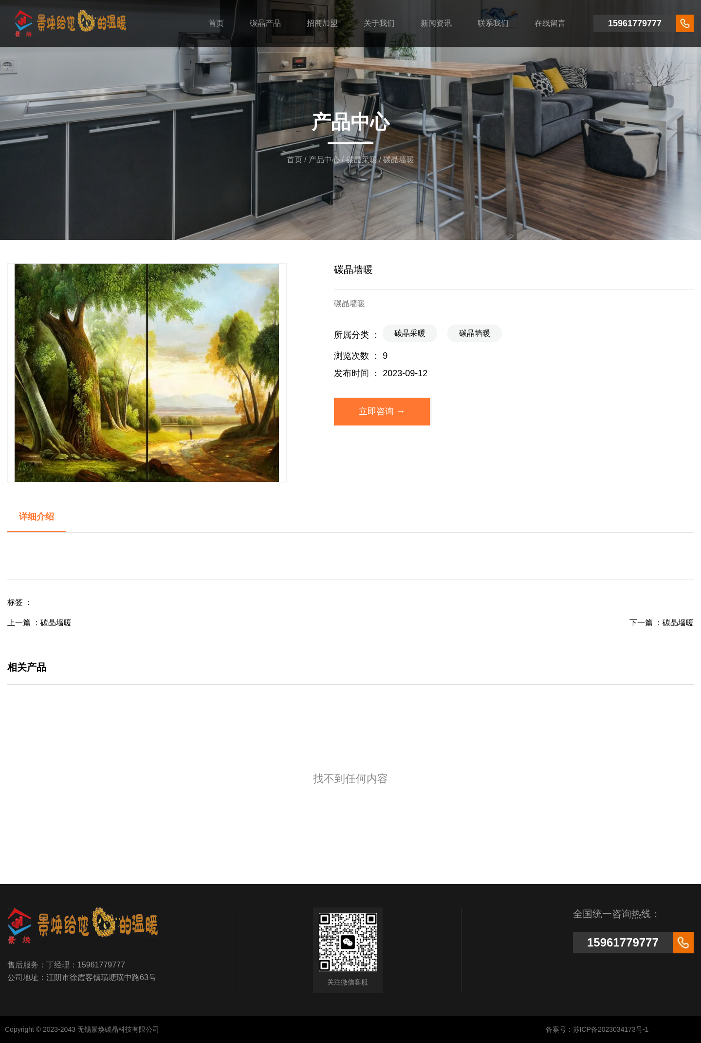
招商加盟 (322, 23)
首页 (216, 23)
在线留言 (550, 23)
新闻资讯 (436, 23)
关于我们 (379, 23)
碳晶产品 (265, 23)
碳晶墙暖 (474, 333)
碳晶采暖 (361, 159)
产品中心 (324, 159)
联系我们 (493, 23)
